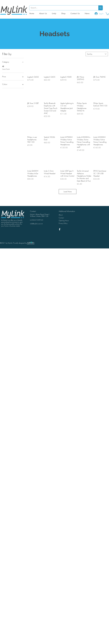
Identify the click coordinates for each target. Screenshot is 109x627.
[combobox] (97, 54)
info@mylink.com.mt (36, 224)
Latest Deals (6, 69)
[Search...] (62, 7)
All (3, 66)
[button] (63, 13)
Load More (68, 191)
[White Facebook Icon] (59, 229)
